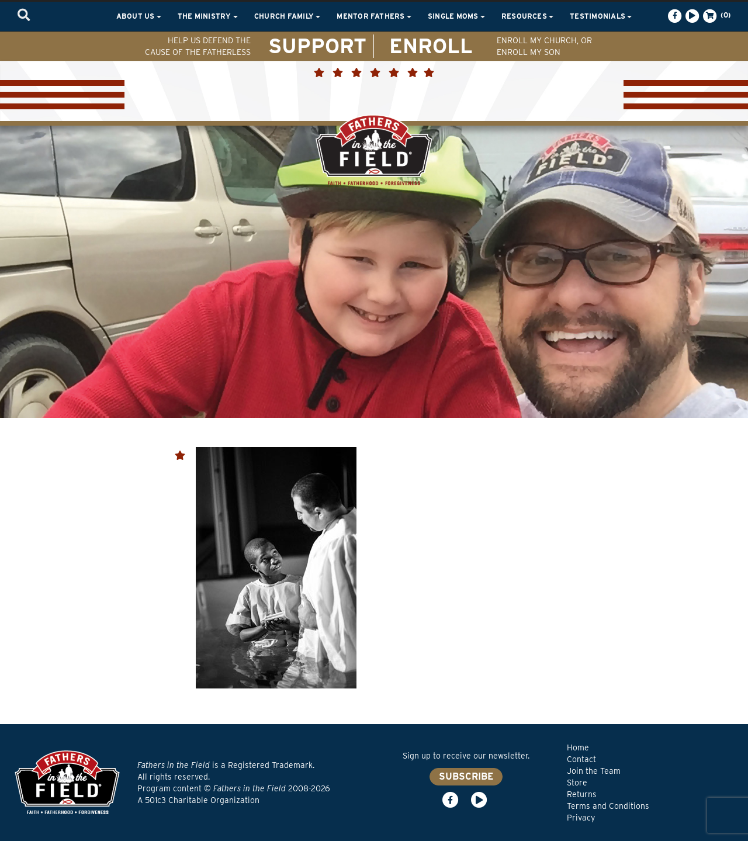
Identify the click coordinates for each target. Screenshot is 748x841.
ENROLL (431, 45)
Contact (581, 759)
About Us (138, 16)
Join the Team (594, 771)
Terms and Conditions (608, 806)
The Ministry (208, 16)
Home (578, 747)
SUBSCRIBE (466, 776)
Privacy (581, 817)
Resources (527, 16)
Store (577, 782)
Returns (582, 794)
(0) (715, 16)
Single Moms (456, 16)
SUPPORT (317, 45)
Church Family (287, 16)
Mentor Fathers (374, 16)
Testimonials (601, 16)
